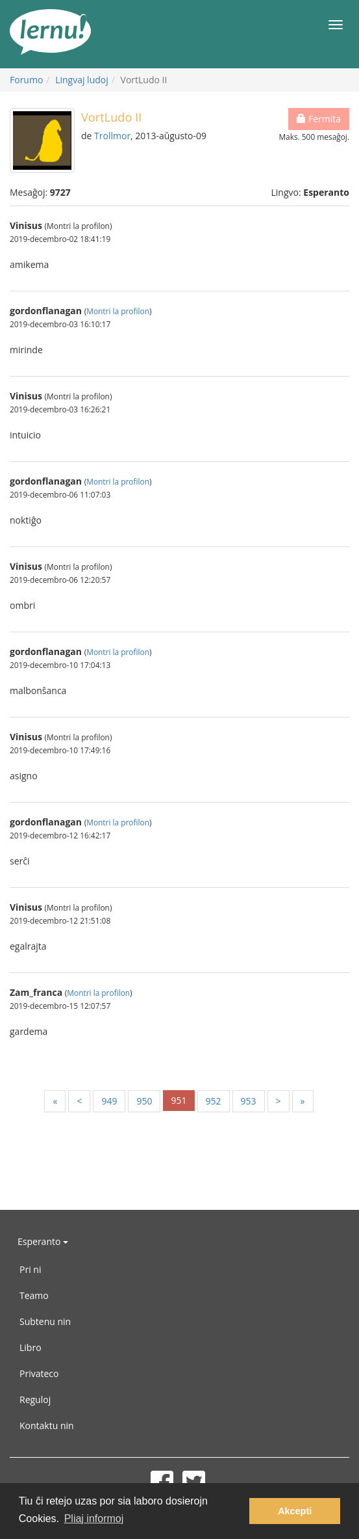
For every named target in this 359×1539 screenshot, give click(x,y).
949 (109, 1101)
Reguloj (35, 1399)
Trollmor (112, 135)
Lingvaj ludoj (81, 80)
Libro (30, 1347)
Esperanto (43, 1241)
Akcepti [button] (295, 1511)
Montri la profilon (117, 311)
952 (213, 1101)
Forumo (26, 80)
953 (248, 1101)
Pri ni (30, 1269)
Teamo (34, 1295)
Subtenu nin (45, 1321)
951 (178, 1100)
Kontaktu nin (46, 1425)
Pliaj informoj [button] (94, 1518)
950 (144, 1101)
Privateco (38, 1373)
